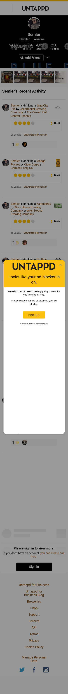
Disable (34, 315)
